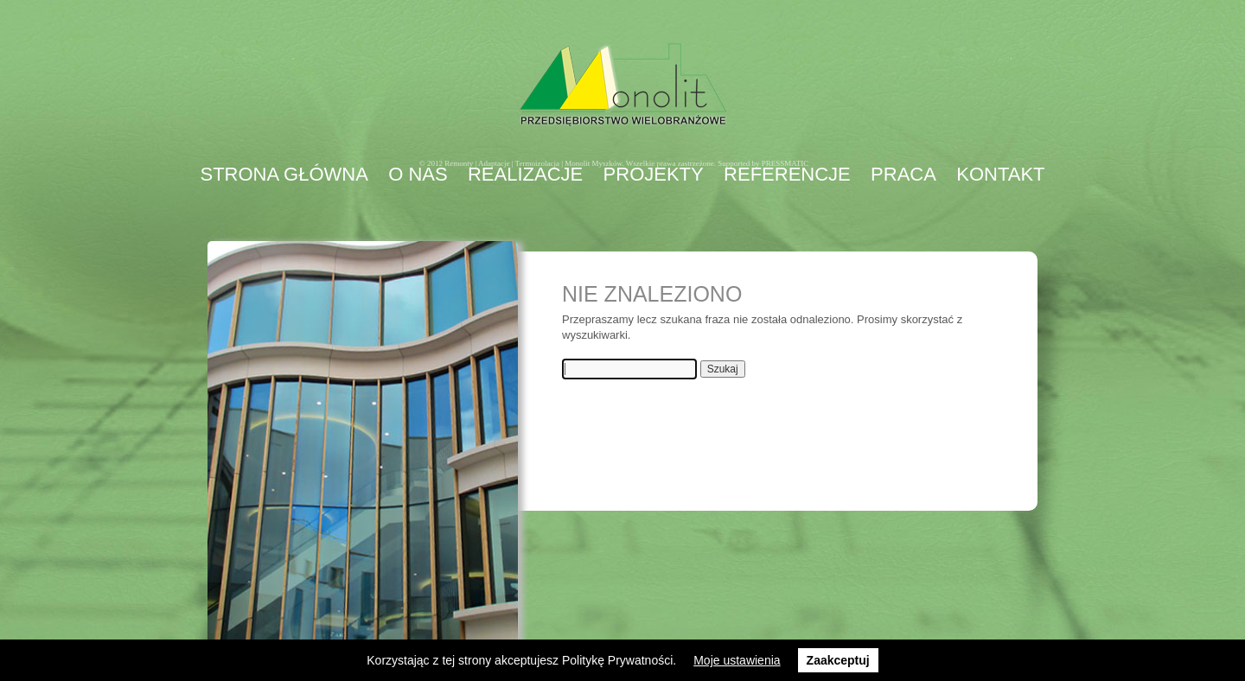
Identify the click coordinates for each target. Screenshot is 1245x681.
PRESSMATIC (785, 163)
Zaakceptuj (838, 660)
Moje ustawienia (736, 660)
